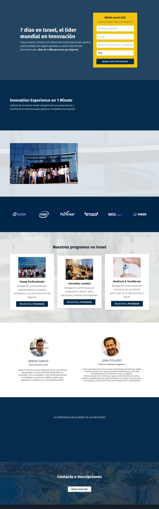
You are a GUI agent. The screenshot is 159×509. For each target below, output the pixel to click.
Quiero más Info (79, 489)
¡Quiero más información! (115, 61)
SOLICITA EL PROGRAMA (32, 304)
